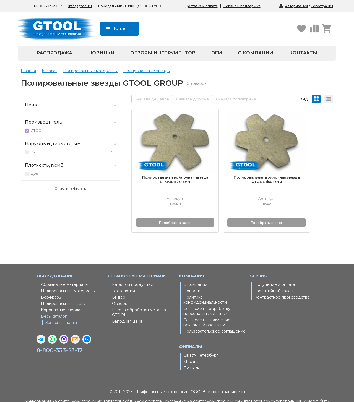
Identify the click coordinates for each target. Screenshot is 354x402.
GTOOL (72, 131)
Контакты (303, 53)
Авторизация (296, 6)
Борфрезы (51, 279)
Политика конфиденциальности (205, 282)
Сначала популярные (236, 99)
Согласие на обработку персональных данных (206, 294)
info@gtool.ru (80, 6)
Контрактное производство (282, 279)
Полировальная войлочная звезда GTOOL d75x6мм (163, 162)
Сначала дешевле (151, 99)
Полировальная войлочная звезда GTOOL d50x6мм (232, 162)
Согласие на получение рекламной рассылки (206, 305)
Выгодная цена (127, 303)
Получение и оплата (274, 267)
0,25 (72, 174)
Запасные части (61, 305)
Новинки (101, 53)
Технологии (123, 273)
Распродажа (54, 53)
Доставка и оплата (201, 6)
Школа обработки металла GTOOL (139, 295)
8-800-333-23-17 (62, 333)
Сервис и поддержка (242, 6)
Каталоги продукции (132, 267)
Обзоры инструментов (163, 53)
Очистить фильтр (70, 188)
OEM (216, 53)
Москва (191, 344)
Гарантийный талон (273, 273)
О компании (255, 53)
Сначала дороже (192, 99)
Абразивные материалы (64, 267)
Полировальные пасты (63, 286)
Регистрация (322, 6)
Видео (118, 279)
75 (72, 152)
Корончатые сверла (60, 292)
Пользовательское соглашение (214, 313)
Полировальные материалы (68, 273)
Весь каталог (54, 298)
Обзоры (120, 286)
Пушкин (191, 350)
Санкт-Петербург (200, 337)
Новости (192, 273)
